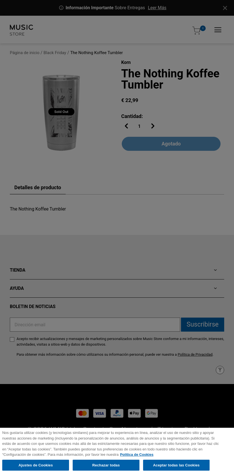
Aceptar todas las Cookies (176, 468)
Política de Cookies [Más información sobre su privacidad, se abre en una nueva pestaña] (136, 457)
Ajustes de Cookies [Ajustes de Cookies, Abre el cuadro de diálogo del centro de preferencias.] (36, 468)
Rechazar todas (106, 468)
